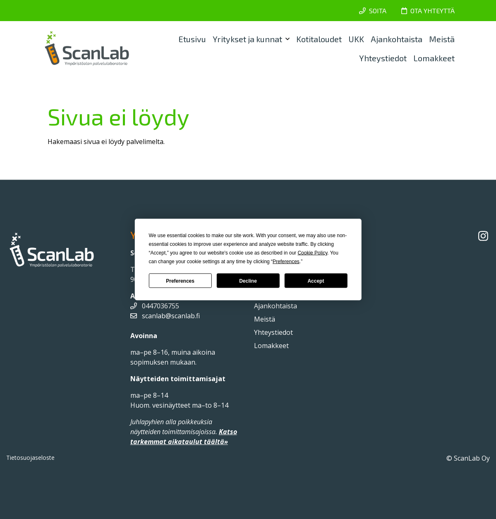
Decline (248, 281)
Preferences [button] (286, 261)
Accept (315, 281)
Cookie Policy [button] (312, 253)
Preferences (180, 281)
